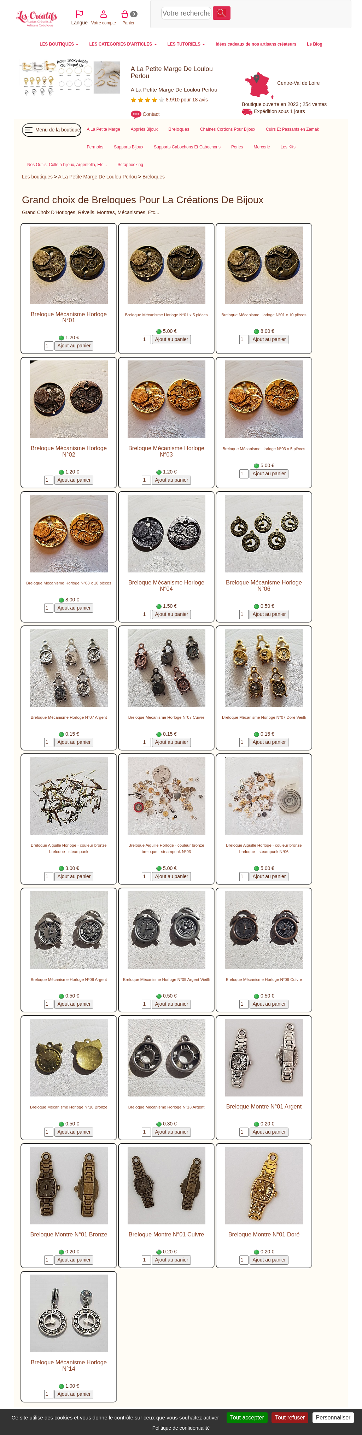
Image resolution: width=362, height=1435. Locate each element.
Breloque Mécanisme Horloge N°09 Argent (69, 979)
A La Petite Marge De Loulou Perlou (97, 177)
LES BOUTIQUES (59, 44)
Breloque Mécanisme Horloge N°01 (69, 317)
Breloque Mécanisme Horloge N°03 (166, 451)
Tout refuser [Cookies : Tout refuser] (290, 1418)
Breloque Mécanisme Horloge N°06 (264, 585)
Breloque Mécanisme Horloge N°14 (69, 1365)
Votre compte (276, 13)
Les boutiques (37, 177)
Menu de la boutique (51, 130)
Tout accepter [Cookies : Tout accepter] (247, 1418)
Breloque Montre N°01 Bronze (68, 1234)
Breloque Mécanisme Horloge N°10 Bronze (68, 1107)
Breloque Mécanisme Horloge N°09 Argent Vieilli (166, 979)
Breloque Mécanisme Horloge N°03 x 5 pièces (263, 449)
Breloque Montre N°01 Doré (264, 1234)
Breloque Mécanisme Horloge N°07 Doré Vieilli (264, 717)
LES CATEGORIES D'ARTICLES (123, 44)
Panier (302, 13)
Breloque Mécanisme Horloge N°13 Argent (166, 1107)
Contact (151, 114)
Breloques (153, 177)
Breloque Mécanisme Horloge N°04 (166, 585)
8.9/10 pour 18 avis (169, 99)
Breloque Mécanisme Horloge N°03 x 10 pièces (68, 583)
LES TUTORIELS (186, 44)
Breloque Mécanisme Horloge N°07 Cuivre (166, 717)
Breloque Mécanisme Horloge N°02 (69, 451)
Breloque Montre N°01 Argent (264, 1106)
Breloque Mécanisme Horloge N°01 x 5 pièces (166, 315)
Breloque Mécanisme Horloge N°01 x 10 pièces (263, 315)
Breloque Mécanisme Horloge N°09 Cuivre (264, 979)
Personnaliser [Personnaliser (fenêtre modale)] (333, 1418)
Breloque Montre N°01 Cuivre (166, 1234)
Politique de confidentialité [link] (181, 1428)
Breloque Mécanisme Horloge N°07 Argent (69, 717)
